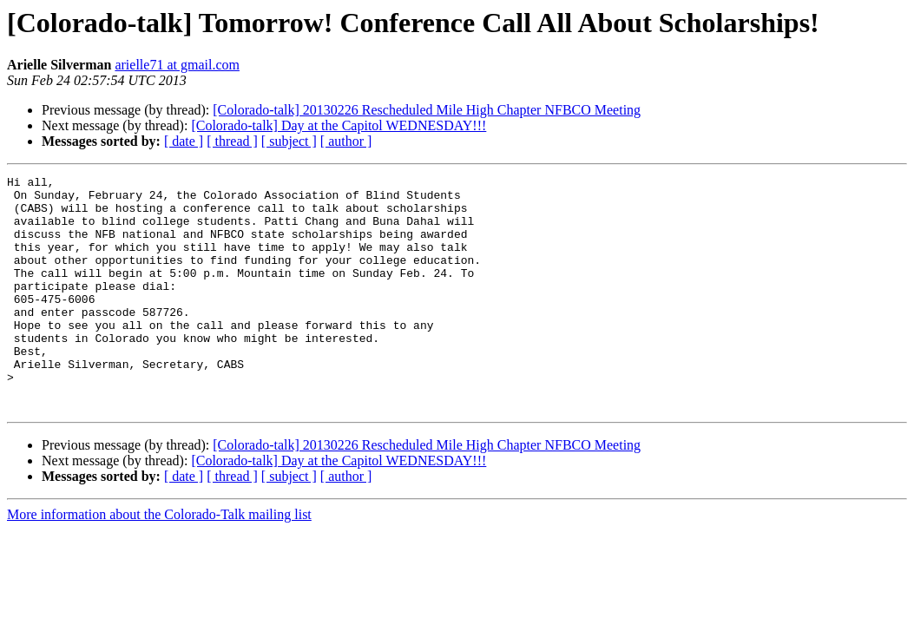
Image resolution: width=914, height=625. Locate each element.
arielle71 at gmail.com (177, 64)
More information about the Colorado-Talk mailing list (159, 561)
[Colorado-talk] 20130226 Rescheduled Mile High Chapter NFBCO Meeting (427, 109)
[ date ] (183, 141)
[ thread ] (232, 141)
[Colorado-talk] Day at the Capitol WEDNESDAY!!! (338, 125)
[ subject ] (289, 141)
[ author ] (346, 141)
